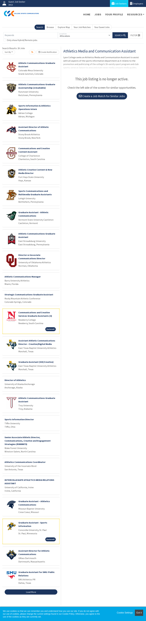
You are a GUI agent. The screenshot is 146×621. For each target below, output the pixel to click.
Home (87, 14)
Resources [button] (134, 14)
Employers (136, 3)
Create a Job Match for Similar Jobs (102, 96)
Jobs (98, 14)
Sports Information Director (19, 419)
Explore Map (64, 27)
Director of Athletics (15, 380)
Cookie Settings (125, 612)
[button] (135, 35)
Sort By (8, 52)
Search (39, 27)
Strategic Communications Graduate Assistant (29, 294)
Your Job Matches (82, 27)
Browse (50, 27)
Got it (139, 612)
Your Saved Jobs (102, 27)
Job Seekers (119, 3)
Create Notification (47, 52)
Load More (31, 592)
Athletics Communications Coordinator (25, 462)
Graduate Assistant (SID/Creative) (36, 361)
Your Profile (114, 14)
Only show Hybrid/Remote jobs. (22, 40)
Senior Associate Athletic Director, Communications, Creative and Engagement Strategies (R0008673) (28, 441)
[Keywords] (30, 35)
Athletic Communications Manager (23, 276)
